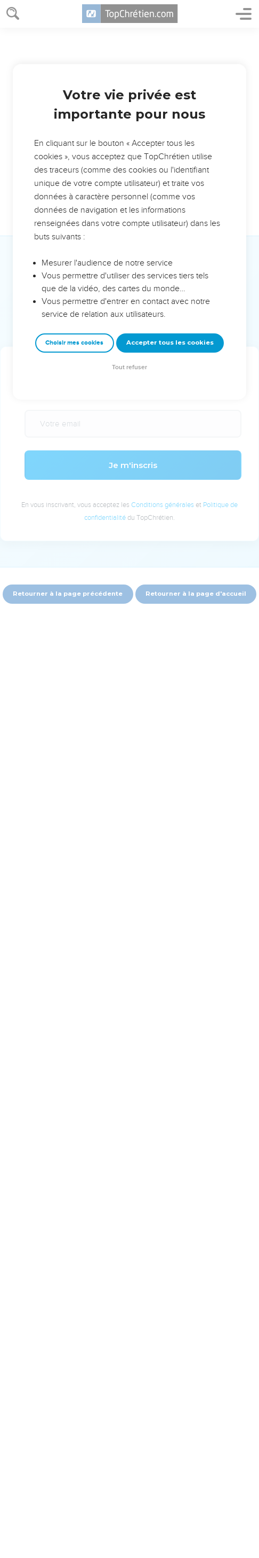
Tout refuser (129, 367)
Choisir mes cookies (74, 342)
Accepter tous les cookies (170, 342)
